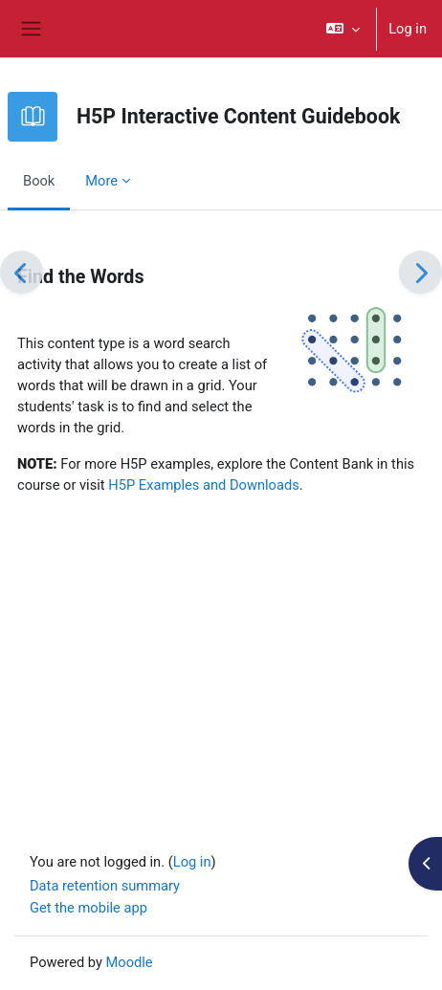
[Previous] (21, 272)
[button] (343, 28)
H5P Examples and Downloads (203, 485)
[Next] (420, 272)
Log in (407, 28)
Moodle (129, 962)
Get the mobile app (88, 907)
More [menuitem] (101, 180)
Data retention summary (105, 885)
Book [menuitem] (39, 180)
